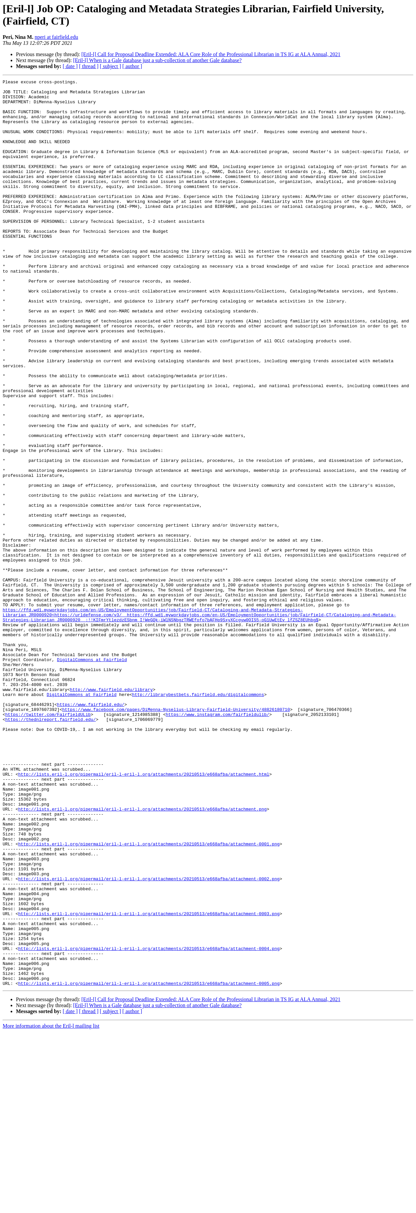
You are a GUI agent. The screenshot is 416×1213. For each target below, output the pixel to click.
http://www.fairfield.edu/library (111, 812)
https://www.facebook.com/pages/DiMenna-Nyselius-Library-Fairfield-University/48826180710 (176, 836)
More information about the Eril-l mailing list (51, 1207)
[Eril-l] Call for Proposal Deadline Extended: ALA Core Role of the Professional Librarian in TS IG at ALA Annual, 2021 (210, 54)
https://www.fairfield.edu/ (90, 830)
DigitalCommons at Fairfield (92, 776)
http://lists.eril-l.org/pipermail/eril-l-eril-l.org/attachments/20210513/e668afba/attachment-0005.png (149, 1165)
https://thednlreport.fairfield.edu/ (50, 848)
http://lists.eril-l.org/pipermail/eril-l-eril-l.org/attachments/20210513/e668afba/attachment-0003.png (149, 1081)
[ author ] (132, 66)
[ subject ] (110, 66)
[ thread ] (89, 66)
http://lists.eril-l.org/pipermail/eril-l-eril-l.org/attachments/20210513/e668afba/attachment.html (143, 913)
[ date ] (70, 66)
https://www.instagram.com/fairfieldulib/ (217, 842)
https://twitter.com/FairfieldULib (48, 842)
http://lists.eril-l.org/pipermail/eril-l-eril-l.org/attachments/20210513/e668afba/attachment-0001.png (149, 997)
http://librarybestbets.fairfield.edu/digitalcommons (198, 818)
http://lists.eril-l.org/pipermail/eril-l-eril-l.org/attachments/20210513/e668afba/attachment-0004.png (149, 1123)
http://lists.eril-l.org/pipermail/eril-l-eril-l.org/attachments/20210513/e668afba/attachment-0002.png (149, 1039)
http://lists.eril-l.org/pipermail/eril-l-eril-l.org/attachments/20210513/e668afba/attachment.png (142, 955)
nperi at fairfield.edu (56, 37)
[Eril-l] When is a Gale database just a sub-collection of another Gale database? (157, 60)
